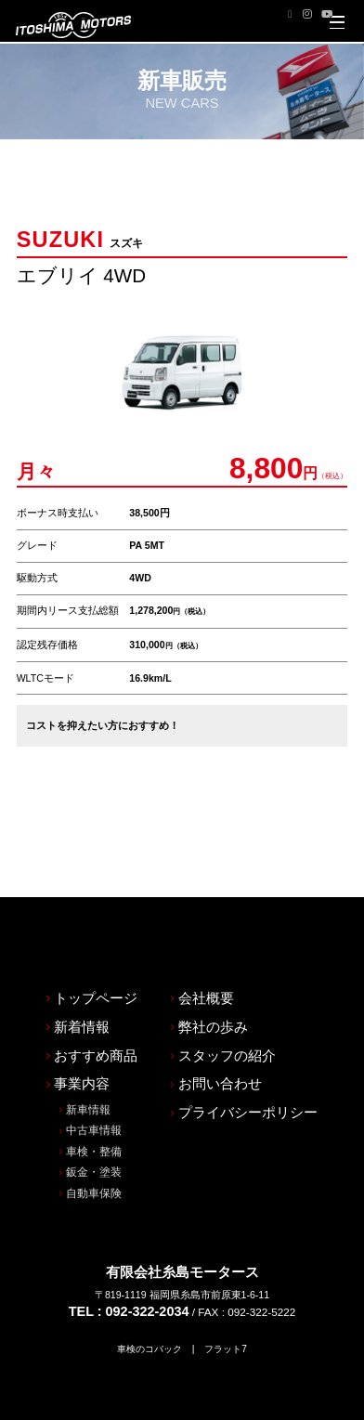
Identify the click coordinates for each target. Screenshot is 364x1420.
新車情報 (82, 1040)
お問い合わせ (218, 1013)
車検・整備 (87, 1083)
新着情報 (76, 954)
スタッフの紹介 (225, 984)
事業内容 (76, 1013)
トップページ (89, 924)
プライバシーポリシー (246, 1042)
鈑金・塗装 (87, 1105)
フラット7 (229, 1281)
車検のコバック (148, 1281)
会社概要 (205, 924)
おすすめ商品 (89, 984)
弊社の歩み (212, 954)
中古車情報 (87, 1061)
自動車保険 (87, 1127)
